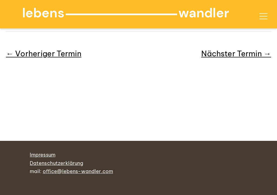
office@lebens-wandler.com (78, 171)
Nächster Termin (236, 53)
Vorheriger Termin (43, 53)
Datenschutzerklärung (57, 163)
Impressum (42, 155)
